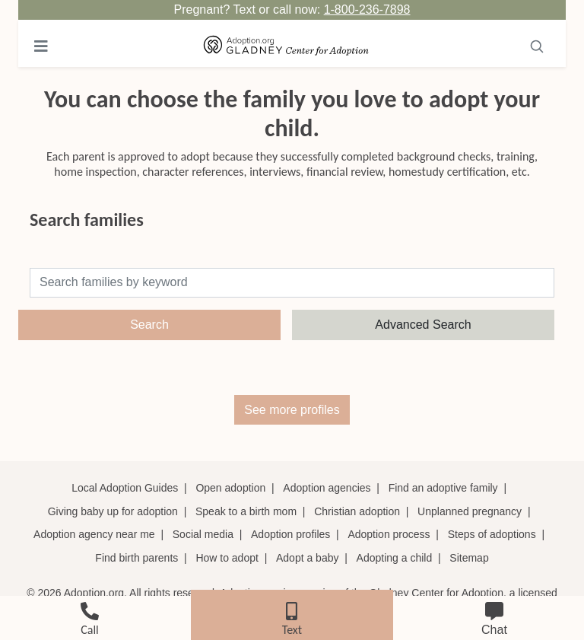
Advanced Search (423, 324)
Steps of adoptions (492, 534)
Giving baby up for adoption (113, 511)
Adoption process (389, 534)
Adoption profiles (290, 534)
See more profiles (291, 409)
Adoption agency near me (94, 534)
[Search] (536, 46)
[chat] (494, 616)
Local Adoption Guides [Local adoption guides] (124, 488)
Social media (203, 534)
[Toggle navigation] (41, 46)
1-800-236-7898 (367, 9)
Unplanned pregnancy (469, 511)
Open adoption (230, 488)
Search (149, 324)
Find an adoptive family (443, 488)
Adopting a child (395, 558)
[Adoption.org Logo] (286, 46)
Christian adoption (357, 511)
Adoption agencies (326, 488)
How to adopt (227, 558)
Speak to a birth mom (246, 511)
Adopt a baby (307, 558)
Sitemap (468, 558)
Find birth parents (136, 558)
